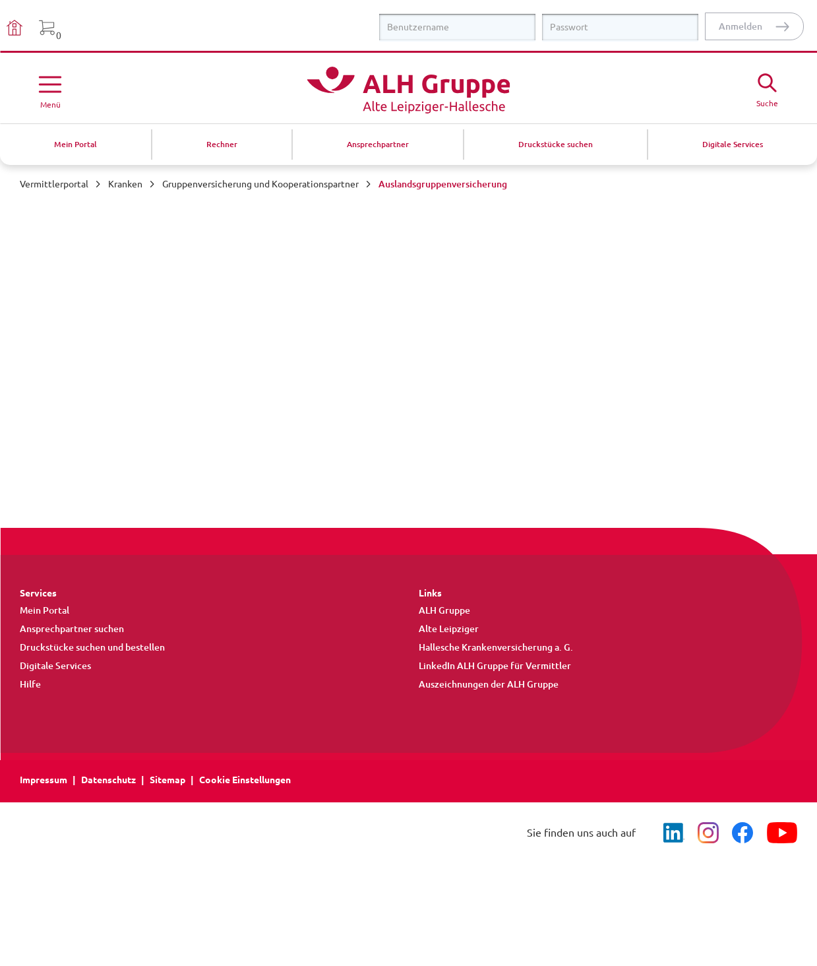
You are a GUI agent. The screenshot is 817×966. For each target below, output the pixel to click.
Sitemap (167, 780)
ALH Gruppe (444, 610)
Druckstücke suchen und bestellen (92, 647)
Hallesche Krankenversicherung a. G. (496, 647)
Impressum (43, 780)
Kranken (125, 184)
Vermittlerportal (54, 184)
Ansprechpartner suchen (72, 629)
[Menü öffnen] (50, 89)
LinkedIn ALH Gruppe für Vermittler (495, 665)
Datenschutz (108, 780)
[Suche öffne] (766, 88)
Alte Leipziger (449, 629)
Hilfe (30, 684)
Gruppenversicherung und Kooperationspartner (260, 184)
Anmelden (740, 26)
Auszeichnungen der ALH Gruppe (489, 684)
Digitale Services (55, 665)
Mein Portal (44, 610)
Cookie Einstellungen (245, 780)
